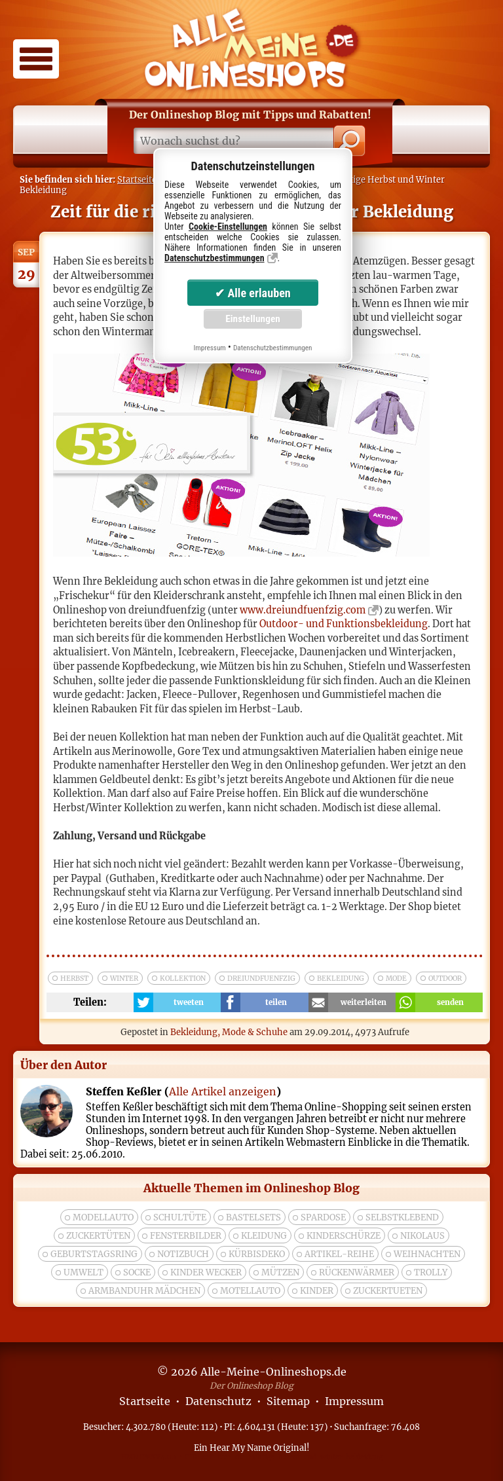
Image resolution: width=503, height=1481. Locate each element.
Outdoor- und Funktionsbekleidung (343, 624)
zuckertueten (387, 1290)
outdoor (445, 978)
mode (396, 978)
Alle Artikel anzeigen (222, 1091)
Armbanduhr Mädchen (144, 1290)
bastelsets (253, 1217)
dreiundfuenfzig (261, 978)
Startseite (137, 179)
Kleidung (264, 1235)
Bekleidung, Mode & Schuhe (229, 1032)
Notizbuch (183, 1254)
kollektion (183, 978)
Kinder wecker (206, 1272)
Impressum (354, 1401)
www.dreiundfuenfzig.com (302, 610)
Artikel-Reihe (339, 1254)
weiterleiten (363, 1002)
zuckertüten (98, 1235)
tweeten (189, 1002)
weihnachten (427, 1254)
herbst (74, 978)
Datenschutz (218, 1401)
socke (137, 1272)
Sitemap (288, 1401)
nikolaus (422, 1235)
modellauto (103, 1217)
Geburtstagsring (94, 1254)
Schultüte (179, 1217)
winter (124, 978)
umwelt (83, 1272)
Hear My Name (240, 1447)
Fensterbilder (185, 1235)
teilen (276, 1002)
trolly (430, 1272)
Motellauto (250, 1290)
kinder (316, 1290)
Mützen (280, 1272)
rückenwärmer (356, 1272)
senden (450, 1002)
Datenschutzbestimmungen (214, 258)
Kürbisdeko (257, 1254)
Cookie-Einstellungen (228, 226)
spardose (323, 1217)
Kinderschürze (344, 1235)
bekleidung (340, 978)
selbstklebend (402, 1217)
